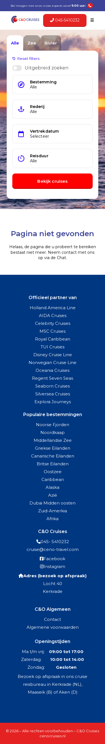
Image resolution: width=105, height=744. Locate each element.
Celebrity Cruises (52, 323)
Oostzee (53, 471)
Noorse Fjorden (52, 424)
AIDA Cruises (52, 315)
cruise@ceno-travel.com (53, 549)
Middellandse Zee (53, 440)
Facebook (54, 558)
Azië (52, 495)
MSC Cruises (52, 331)
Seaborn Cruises (52, 386)
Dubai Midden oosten (52, 503)
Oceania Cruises (52, 370)
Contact (52, 619)
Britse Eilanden (53, 463)
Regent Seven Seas (52, 378)
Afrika (52, 518)
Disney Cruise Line (52, 354)
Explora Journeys (52, 401)
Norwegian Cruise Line (52, 362)
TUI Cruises (52, 346)
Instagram (54, 566)
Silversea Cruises (52, 393)
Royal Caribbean (52, 339)
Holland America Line (53, 307)
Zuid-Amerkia (52, 510)
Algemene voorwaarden (53, 627)
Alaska (52, 487)
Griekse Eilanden (52, 448)
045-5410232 (65, 20)
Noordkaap (52, 432)
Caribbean (52, 479)
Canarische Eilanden (52, 456)
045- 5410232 (55, 541)
